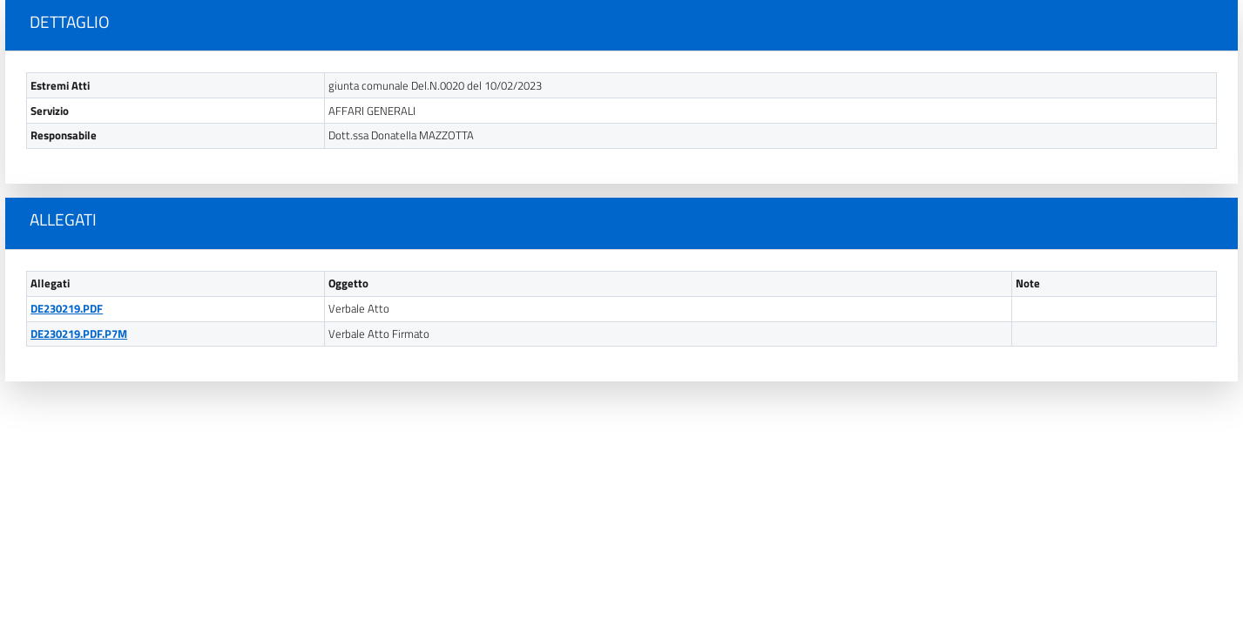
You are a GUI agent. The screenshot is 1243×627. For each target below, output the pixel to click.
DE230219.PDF (66, 308)
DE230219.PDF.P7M (78, 334)
